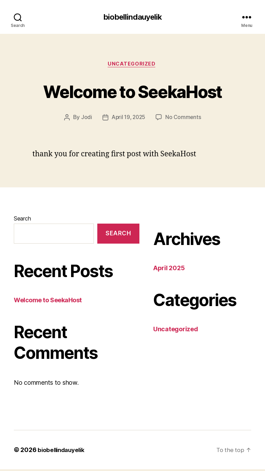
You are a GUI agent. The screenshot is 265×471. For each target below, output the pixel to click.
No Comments (184, 119)
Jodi (85, 119)
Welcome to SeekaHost (132, 91)
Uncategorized (132, 65)
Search (22, 220)
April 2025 (169, 269)
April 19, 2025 (128, 119)
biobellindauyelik (132, 17)
